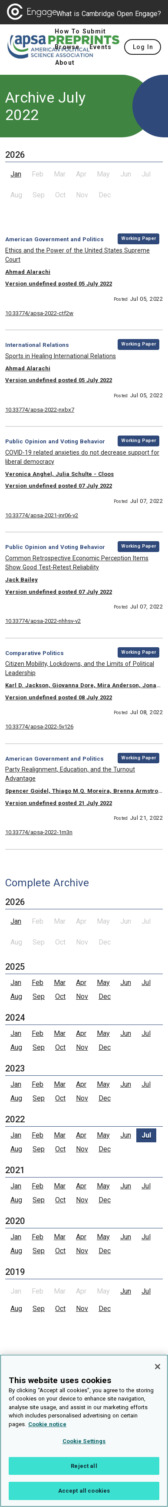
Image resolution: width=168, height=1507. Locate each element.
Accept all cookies (84, 1495)
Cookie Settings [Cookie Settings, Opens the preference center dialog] (84, 1445)
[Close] (157, 1370)
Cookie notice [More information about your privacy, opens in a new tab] (47, 1428)
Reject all (84, 1470)
